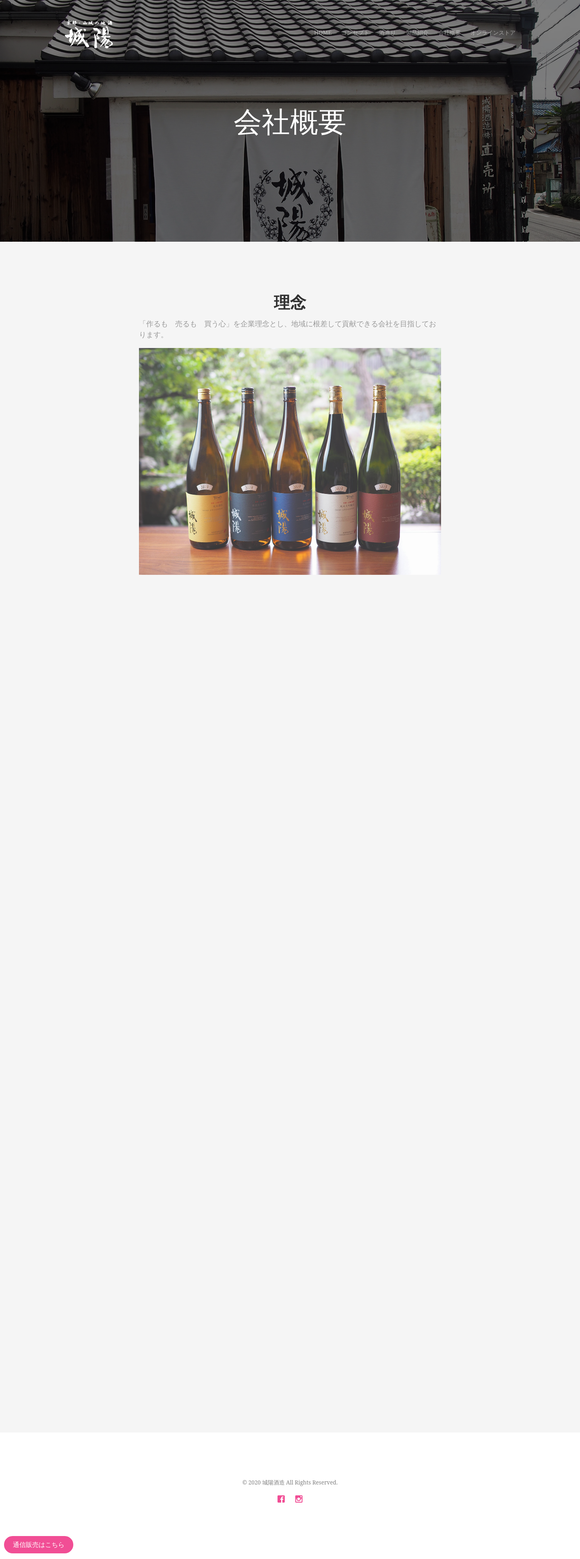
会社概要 (449, 32)
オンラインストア (493, 32)
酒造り (387, 32)
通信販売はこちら (38, 1544)
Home (322, 32)
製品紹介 (417, 32)
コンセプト (355, 32)
